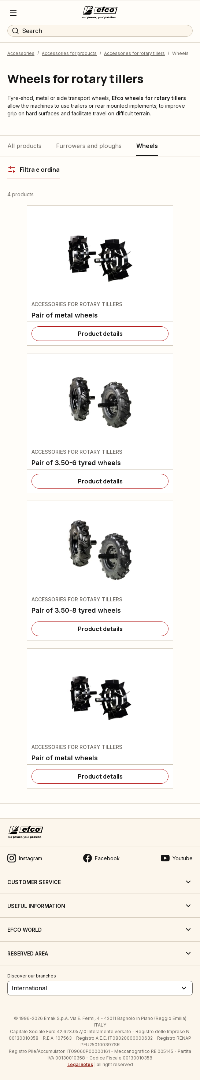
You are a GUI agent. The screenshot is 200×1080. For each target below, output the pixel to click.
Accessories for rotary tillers (134, 53)
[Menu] (13, 13)
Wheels (147, 145)
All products (24, 145)
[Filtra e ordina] (33, 169)
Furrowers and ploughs (89, 145)
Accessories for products (69, 53)
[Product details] (100, 333)
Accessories (20, 53)
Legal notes (80, 1064)
